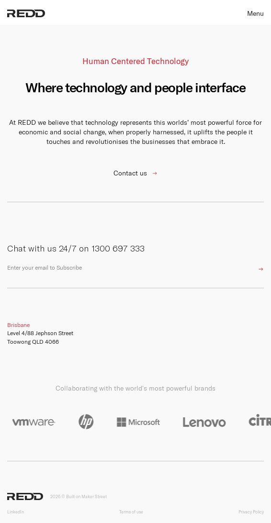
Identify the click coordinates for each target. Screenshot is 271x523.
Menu (255, 13)
